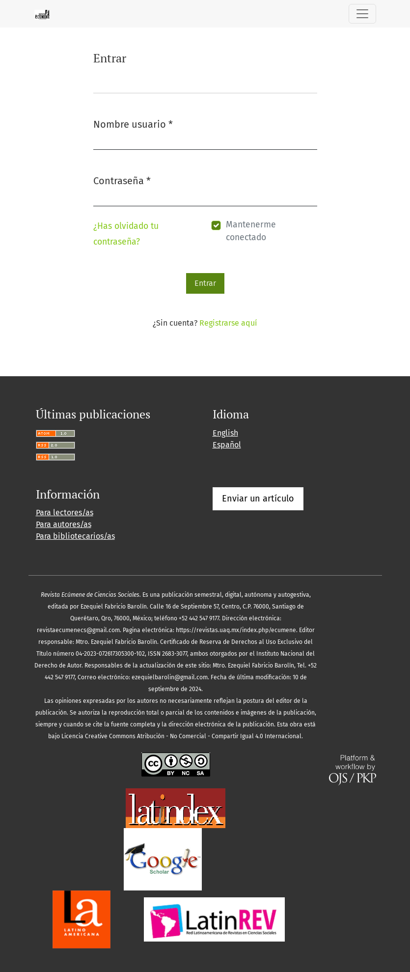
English (225, 433)
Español (227, 444)
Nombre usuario (133, 123)
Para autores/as (63, 524)
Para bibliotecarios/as (75, 536)
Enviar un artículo (258, 498)
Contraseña (122, 180)
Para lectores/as (64, 512)
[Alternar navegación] (362, 14)
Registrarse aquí (228, 323)
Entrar (205, 283)
